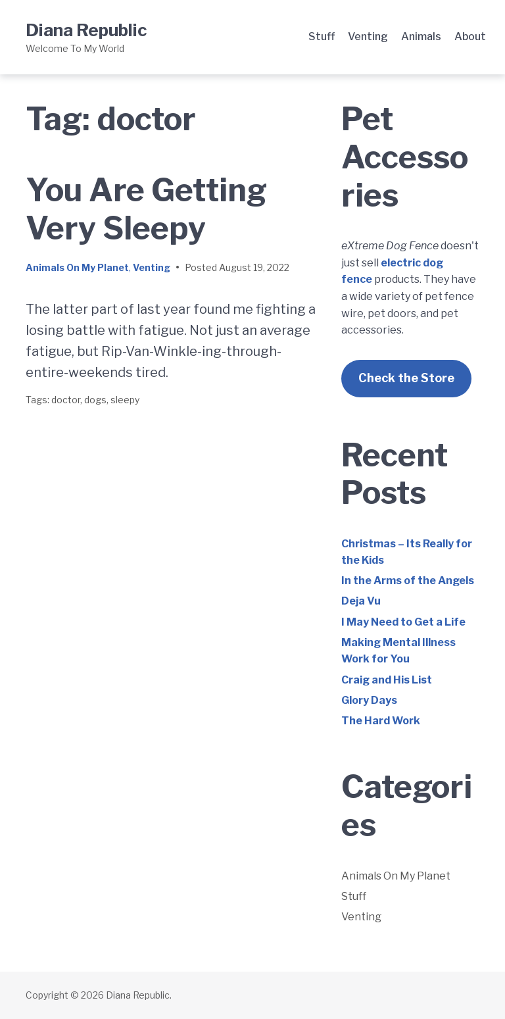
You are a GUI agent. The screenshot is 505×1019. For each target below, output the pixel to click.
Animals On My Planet (77, 267)
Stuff (321, 36)
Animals (421, 36)
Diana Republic (86, 30)
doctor (65, 399)
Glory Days (369, 700)
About (470, 36)
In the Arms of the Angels (407, 580)
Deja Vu (361, 601)
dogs (95, 399)
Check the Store (406, 378)
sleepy (124, 399)
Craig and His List (386, 680)
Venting (368, 36)
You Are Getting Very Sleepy (146, 209)
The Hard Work (380, 720)
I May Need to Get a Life (403, 622)
